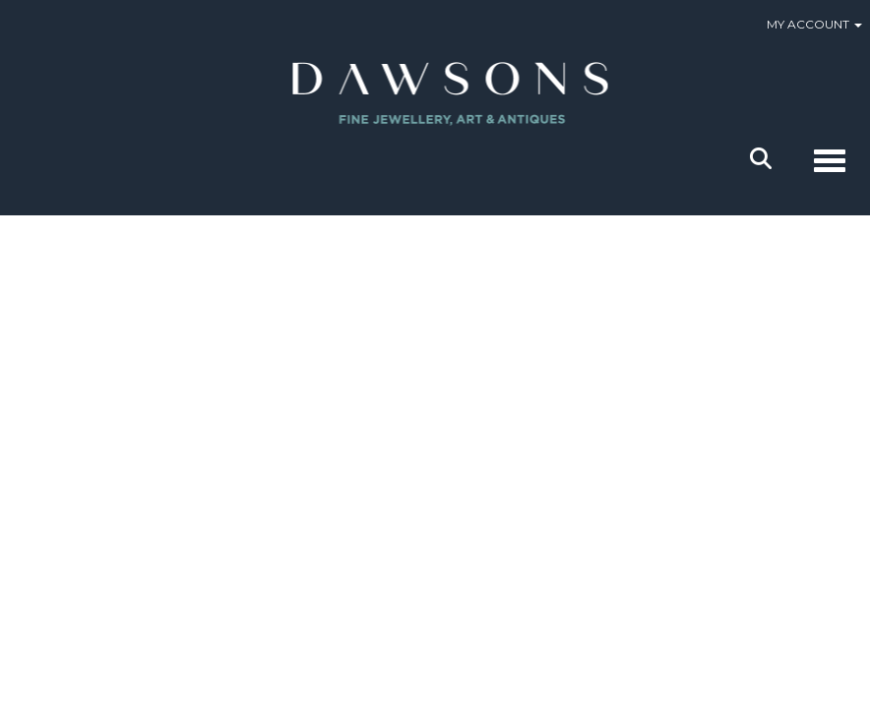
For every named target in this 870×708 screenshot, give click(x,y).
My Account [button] (814, 24)
